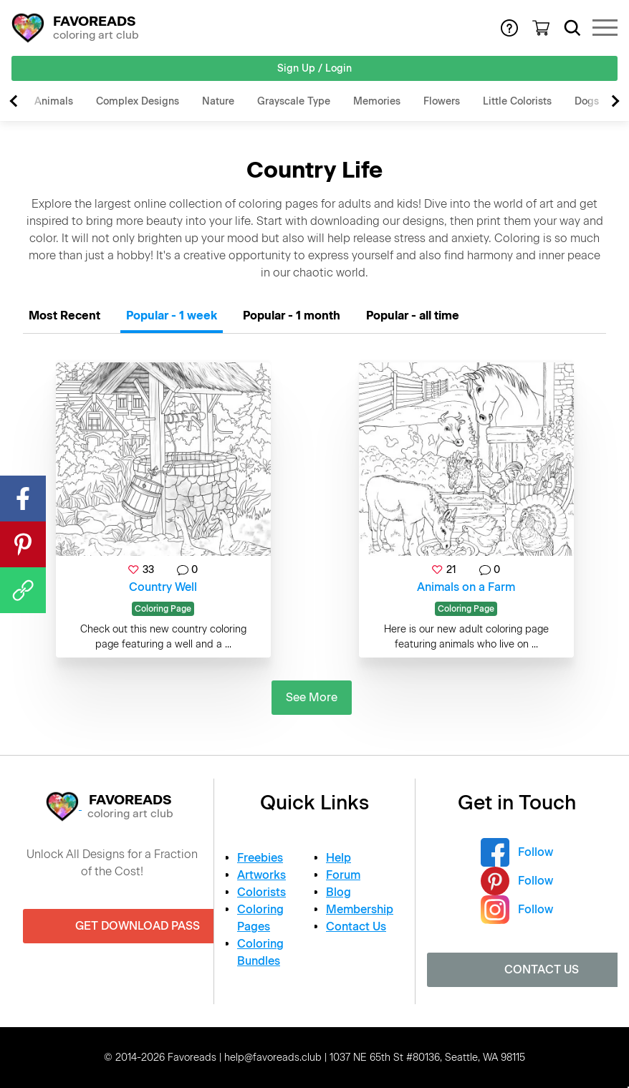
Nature (218, 101)
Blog (338, 892)
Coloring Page (163, 609)
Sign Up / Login (314, 68)
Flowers (441, 101)
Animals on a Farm (466, 587)
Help (338, 858)
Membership (359, 909)
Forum (343, 875)
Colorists (261, 892)
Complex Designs (137, 101)
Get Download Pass (137, 926)
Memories (376, 101)
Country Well (163, 587)
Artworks (261, 875)
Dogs (587, 101)
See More (311, 697)
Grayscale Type (293, 101)
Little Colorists (517, 101)
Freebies (260, 858)
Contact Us (356, 926)
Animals (53, 101)
